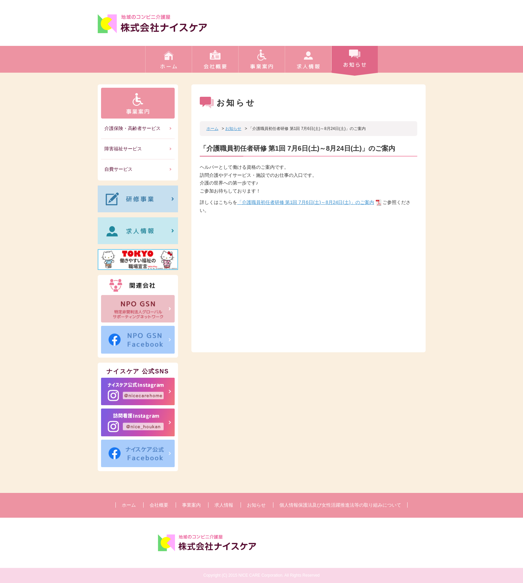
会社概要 (215, 62)
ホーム (168, 62)
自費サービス (118, 169)
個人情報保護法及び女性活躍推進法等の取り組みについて (340, 505)
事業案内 (261, 62)
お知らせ (354, 62)
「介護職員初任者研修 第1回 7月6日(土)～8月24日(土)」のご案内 (305, 202)
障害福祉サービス (123, 148)
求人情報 (308, 62)
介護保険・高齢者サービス (132, 128)
